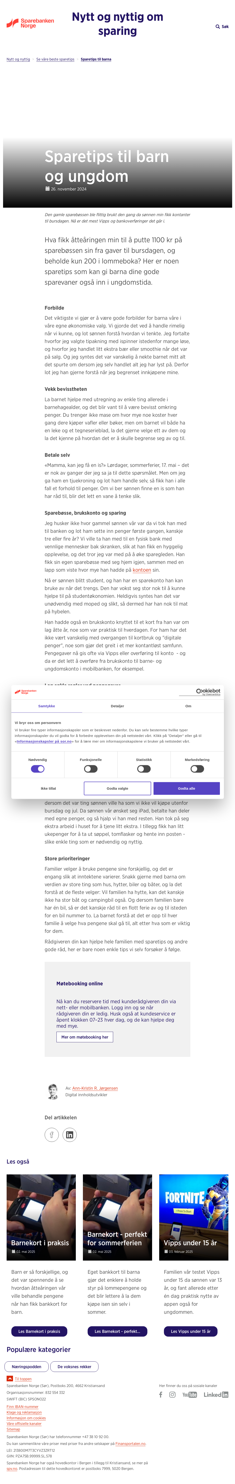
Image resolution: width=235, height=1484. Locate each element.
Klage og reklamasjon (24, 1412)
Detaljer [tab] (117, 706)
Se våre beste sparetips (55, 59)
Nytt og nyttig (18, 59)
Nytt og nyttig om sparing (117, 23)
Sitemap (13, 1429)
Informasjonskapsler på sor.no (44, 741)
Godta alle (186, 788)
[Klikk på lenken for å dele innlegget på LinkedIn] (70, 1135)
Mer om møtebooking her (84, 1037)
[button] (201, 26)
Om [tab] (188, 706)
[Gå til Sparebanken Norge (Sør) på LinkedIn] (216, 1395)
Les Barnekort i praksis (39, 1331)
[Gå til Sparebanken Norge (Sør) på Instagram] (172, 1395)
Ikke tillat (48, 788)
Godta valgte (117, 788)
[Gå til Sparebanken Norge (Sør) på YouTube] (190, 1395)
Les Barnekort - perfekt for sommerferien (121, 1331)
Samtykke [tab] (46, 706)
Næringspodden (26, 1366)
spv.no (12, 1468)
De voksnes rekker (74, 1366)
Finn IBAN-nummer (22, 1406)
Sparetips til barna (96, 59)
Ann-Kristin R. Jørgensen (95, 1088)
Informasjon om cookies (26, 1418)
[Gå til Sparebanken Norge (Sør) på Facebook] (160, 1395)
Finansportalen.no (130, 1443)
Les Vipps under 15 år (190, 1331)
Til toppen (23, 1379)
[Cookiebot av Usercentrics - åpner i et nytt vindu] (199, 692)
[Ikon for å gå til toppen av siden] (10, 1378)
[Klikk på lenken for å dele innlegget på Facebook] (52, 1135)
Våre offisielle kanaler (24, 1423)
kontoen (142, 570)
